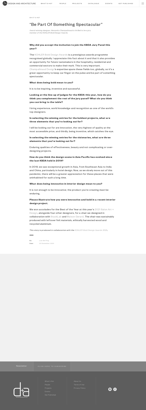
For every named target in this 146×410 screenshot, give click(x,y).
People (47, 385)
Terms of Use (79, 385)
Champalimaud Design (42, 69)
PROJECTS (77, 4)
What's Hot (49, 381)
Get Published (50, 395)
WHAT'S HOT (46, 4)
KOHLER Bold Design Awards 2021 (91, 231)
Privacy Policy (80, 388)
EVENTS (109, 4)
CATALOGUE (93, 4)
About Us (77, 381)
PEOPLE (63, 4)
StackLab (56, 217)
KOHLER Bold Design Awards (51, 55)
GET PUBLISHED (126, 4)
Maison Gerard (75, 217)
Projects (48, 388)
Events (47, 392)
